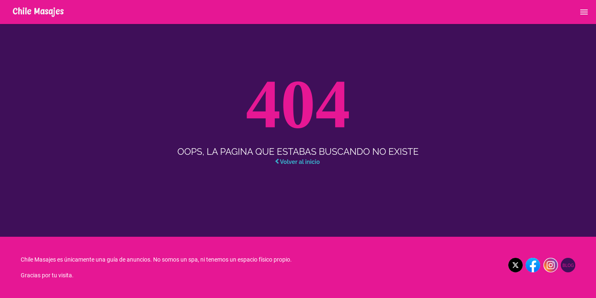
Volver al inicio (297, 162)
